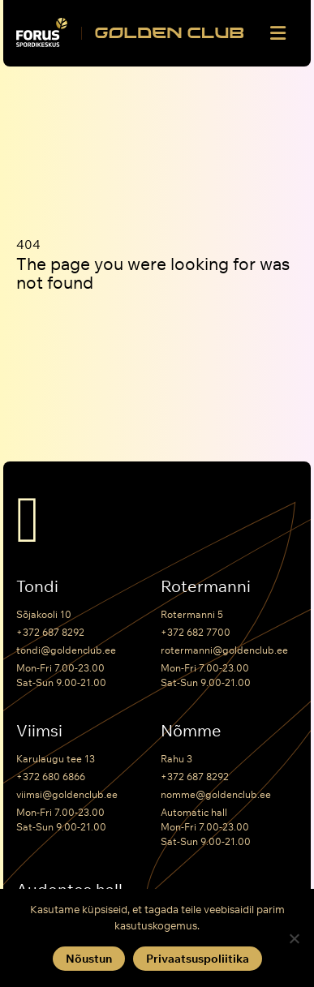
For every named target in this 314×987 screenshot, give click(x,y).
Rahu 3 (176, 759)
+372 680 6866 (50, 776)
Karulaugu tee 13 (55, 759)
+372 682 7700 (195, 632)
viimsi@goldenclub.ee (67, 794)
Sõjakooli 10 (43, 614)
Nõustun (89, 958)
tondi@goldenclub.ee (66, 650)
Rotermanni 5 (192, 614)
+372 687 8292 (50, 632)
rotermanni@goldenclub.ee (224, 650)
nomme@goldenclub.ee (216, 794)
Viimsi (39, 731)
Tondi (37, 586)
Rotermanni (206, 586)
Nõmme (191, 731)
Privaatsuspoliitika (197, 958)
